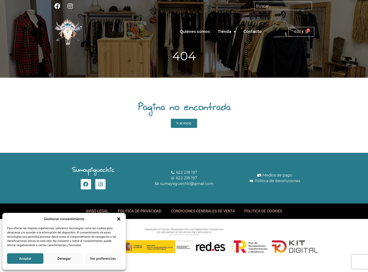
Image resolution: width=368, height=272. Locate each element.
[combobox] (283, 6)
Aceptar (25, 259)
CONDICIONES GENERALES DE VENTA (203, 211)
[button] (118, 219)
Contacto (252, 31)
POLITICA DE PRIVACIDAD (139, 211)
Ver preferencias (103, 259)
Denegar (64, 259)
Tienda (227, 31)
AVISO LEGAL (97, 211)
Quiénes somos (195, 31)
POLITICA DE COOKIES (263, 211)
